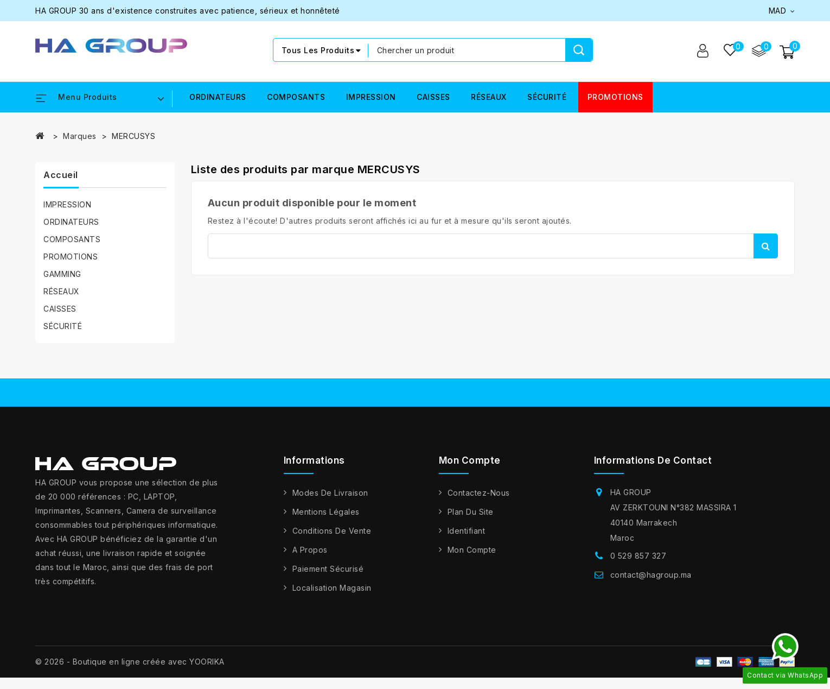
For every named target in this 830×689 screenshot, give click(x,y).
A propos (310, 549)
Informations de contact (653, 461)
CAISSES (433, 97)
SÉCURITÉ (546, 97)
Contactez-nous (479, 492)
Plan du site (471, 511)
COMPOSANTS (296, 97)
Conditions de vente (332, 530)
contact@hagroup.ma (651, 574)
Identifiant (467, 530)
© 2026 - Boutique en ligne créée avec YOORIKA (130, 661)
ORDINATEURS (217, 97)
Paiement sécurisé (328, 568)
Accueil (60, 175)
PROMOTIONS (615, 97)
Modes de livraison (330, 492)
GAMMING (62, 274)
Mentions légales (326, 511)
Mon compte (472, 549)
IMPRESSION (371, 97)
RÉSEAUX (489, 97)
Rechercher (766, 245)
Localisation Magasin (332, 587)
